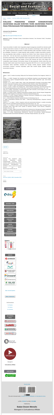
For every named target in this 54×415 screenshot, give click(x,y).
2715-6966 (33, 401)
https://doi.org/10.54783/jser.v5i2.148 (13, 35)
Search (33, 15)
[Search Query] (21, 15)
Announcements (38, 13)
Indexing (30, 13)
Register (34, 2)
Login (43, 2)
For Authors (10, 307)
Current (9, 13)
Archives (14, 13)
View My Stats (27, 384)
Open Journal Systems (10, 290)
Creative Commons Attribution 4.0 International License (33, 396)
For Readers (10, 305)
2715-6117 (24, 401)
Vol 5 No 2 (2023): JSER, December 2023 (20, 18)
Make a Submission (10, 296)
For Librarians (10, 309)
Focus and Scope (22, 13)
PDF (6, 147)
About (45, 13)
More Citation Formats (8, 171)
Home (4, 18)
